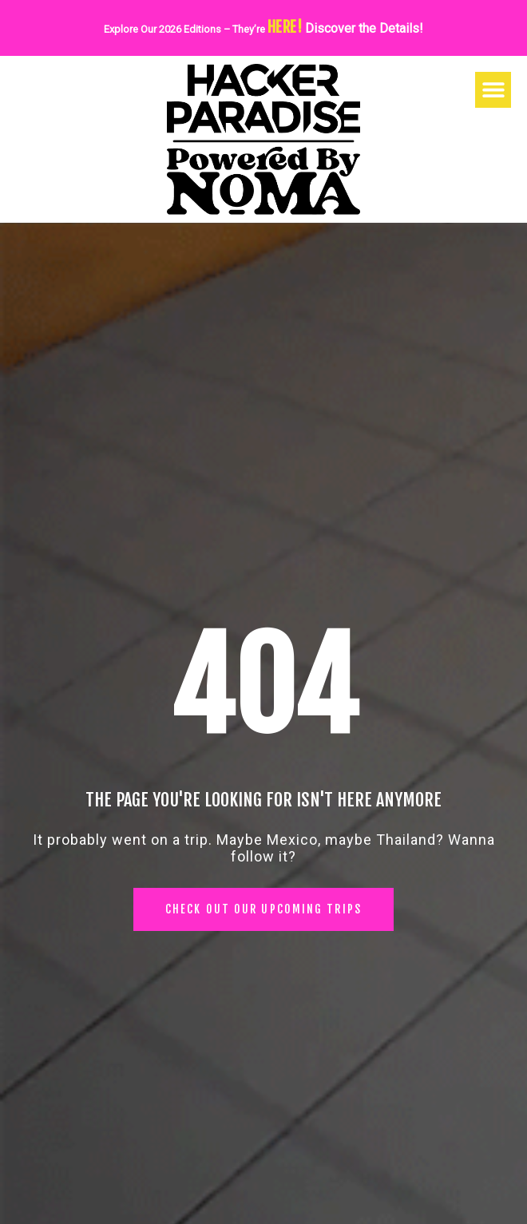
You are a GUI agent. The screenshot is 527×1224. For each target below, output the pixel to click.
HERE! (285, 27)
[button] (493, 90)
